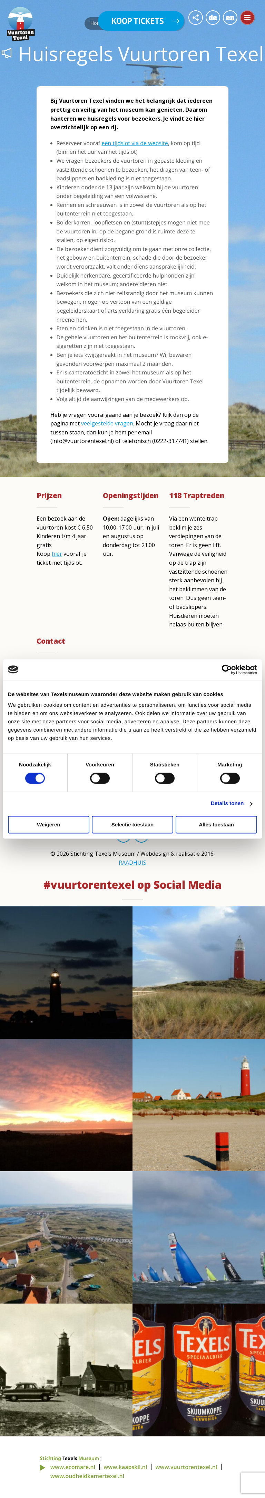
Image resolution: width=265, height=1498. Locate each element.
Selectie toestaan (132, 824)
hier (57, 553)
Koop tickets (137, 21)
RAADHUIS (132, 862)
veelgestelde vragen (107, 423)
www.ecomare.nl (72, 1467)
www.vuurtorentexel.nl (186, 1467)
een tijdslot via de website (134, 143)
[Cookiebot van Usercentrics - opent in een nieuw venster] (227, 669)
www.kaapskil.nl (125, 1467)
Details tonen (227, 804)
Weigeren (48, 824)
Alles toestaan (216, 824)
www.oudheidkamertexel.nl (87, 1476)
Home (97, 23)
